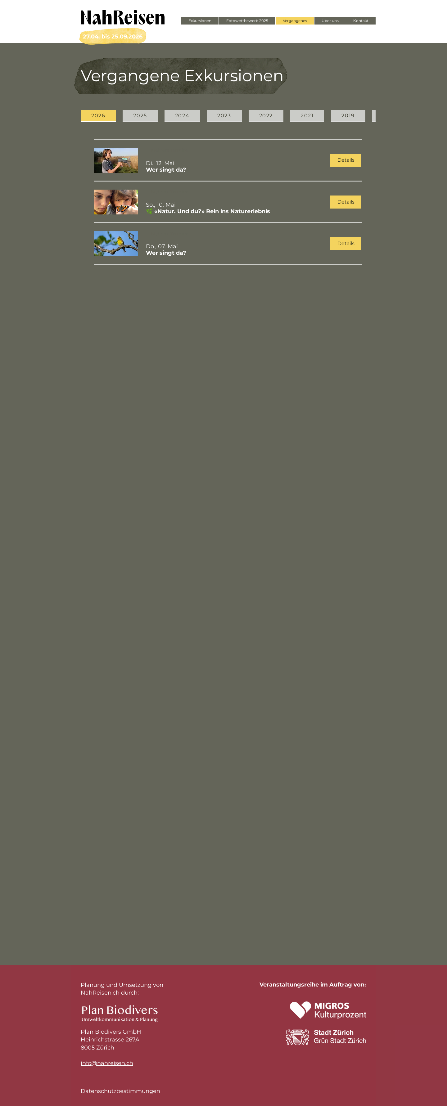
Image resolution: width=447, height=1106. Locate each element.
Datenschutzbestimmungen (120, 1091)
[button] (166, 170)
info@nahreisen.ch (107, 1063)
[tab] (98, 116)
